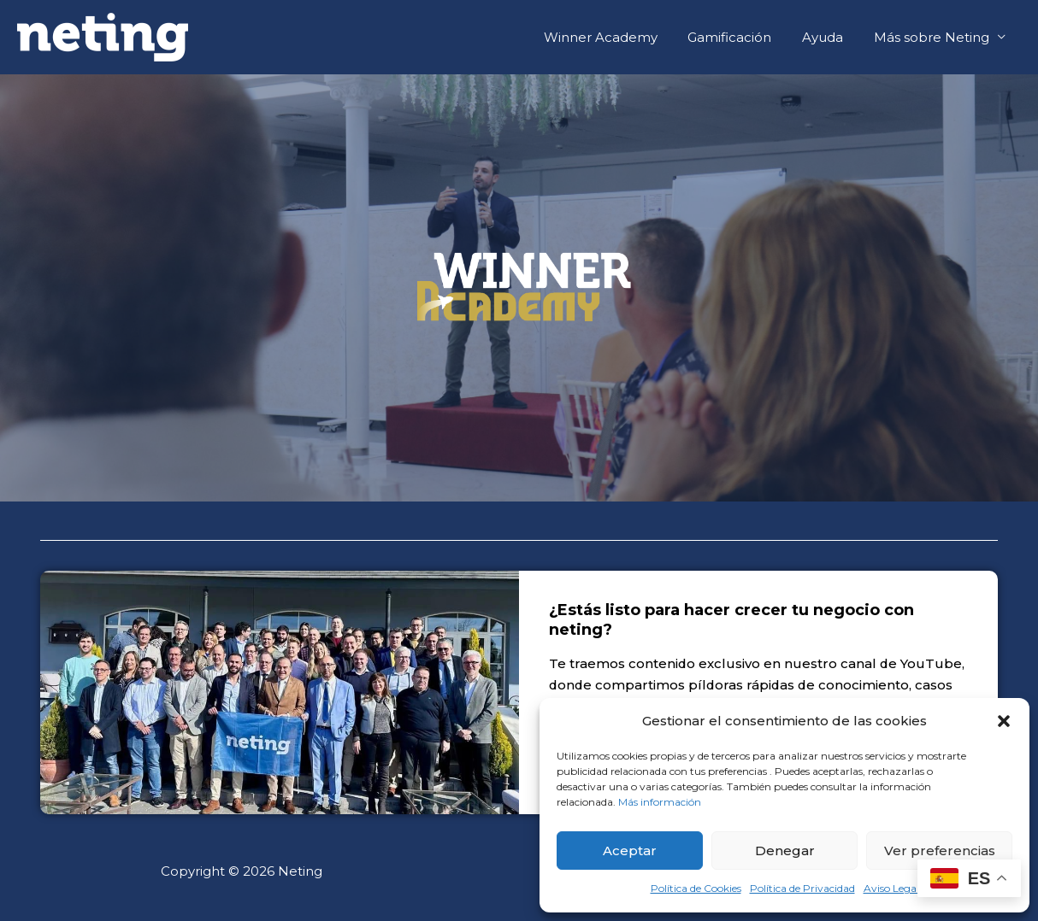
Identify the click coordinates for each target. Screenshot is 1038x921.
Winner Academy (618, 37)
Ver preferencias (939, 850)
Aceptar (630, 850)
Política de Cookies (696, 888)
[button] (1003, 721)
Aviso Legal (891, 888)
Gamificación (742, 37)
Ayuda (830, 37)
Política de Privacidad (802, 888)
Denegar (785, 850)
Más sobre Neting (934, 37)
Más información (659, 801)
